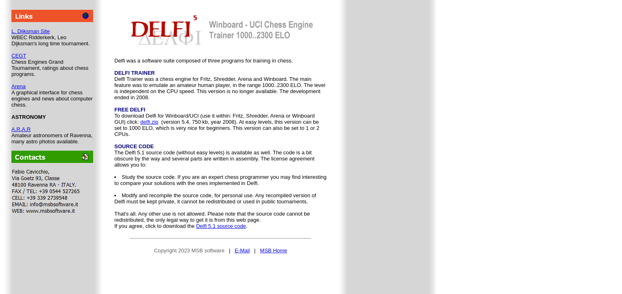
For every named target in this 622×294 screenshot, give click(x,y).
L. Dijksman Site (30, 31)
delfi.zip (149, 122)
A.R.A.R (21, 129)
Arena (18, 86)
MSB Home (273, 250)
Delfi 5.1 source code (221, 226)
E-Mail (242, 250)
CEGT (18, 56)
